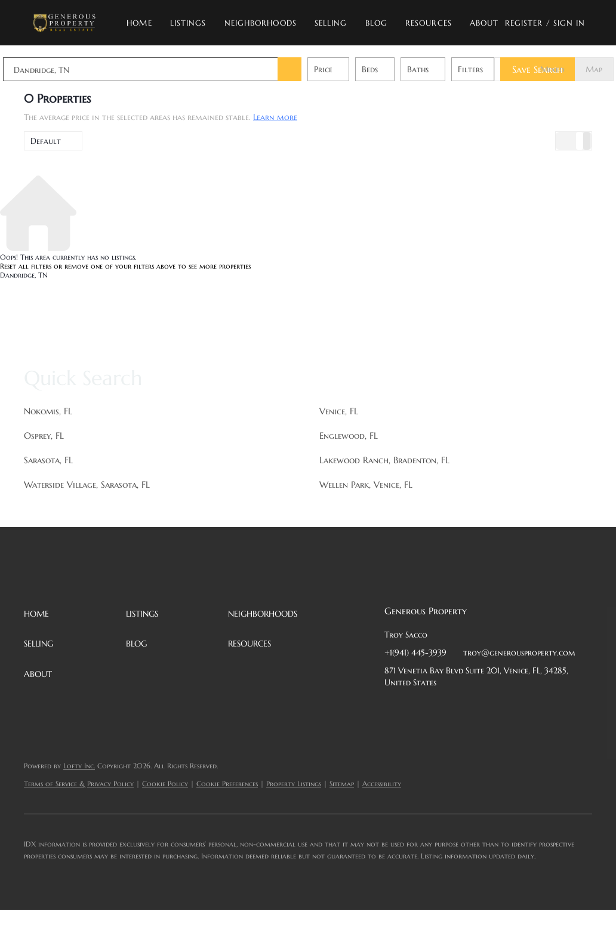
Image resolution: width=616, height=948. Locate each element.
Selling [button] (331, 23)
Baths (438, 69)
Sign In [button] (569, 23)
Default (45, 141)
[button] (64, 22)
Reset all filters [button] (25, 265)
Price (344, 69)
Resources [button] (428, 23)
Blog (376, 23)
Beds (391, 69)
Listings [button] (188, 23)
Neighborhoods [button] (260, 23)
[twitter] (441, 709)
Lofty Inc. (79, 765)
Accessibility (381, 783)
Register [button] (524, 23)
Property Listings (293, 783)
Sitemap (341, 783)
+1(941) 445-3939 (415, 652)
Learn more (275, 117)
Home (139, 23)
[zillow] (465, 709)
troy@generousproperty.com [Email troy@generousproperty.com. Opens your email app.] (519, 652)
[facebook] (393, 709)
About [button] (484, 23)
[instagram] (489, 709)
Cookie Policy (165, 783)
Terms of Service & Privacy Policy (79, 783)
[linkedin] (417, 709)
